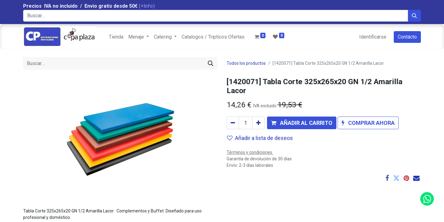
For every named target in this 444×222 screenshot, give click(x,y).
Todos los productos (246, 63)
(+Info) (147, 6)
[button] (301, 123)
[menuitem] (116, 37)
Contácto (407, 37)
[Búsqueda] (414, 16)
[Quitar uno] (233, 123)
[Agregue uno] (258, 123)
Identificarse (372, 37)
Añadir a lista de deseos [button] (260, 138)
